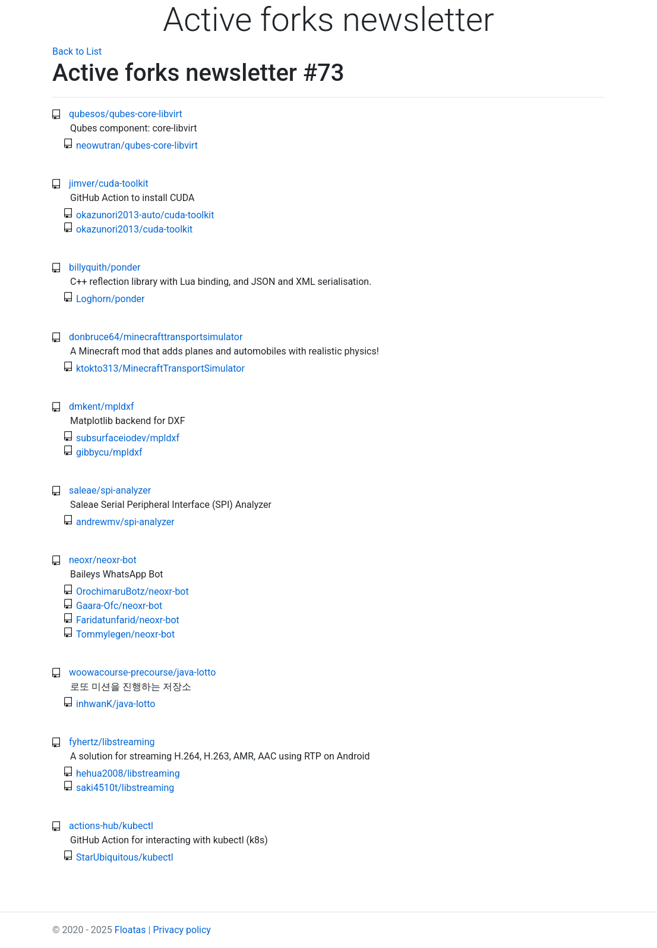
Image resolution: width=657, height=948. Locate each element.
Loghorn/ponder (110, 299)
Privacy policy (182, 930)
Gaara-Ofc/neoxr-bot (119, 605)
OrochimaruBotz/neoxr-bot (132, 591)
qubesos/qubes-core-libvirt (125, 114)
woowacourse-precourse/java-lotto (142, 672)
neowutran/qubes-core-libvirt (137, 145)
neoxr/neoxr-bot (103, 560)
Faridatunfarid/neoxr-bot (127, 620)
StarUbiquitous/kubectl (124, 857)
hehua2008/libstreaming (128, 773)
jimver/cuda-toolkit (109, 183)
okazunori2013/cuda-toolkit (134, 229)
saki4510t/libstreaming (125, 787)
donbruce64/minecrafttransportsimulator (155, 337)
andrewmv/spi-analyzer (125, 522)
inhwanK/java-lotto (115, 704)
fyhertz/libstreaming (111, 742)
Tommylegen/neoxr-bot (125, 634)
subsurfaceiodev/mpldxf (127, 438)
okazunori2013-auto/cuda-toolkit (145, 215)
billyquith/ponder (104, 267)
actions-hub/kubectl (111, 825)
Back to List (77, 51)
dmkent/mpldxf (101, 406)
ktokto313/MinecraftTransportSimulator (160, 368)
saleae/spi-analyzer (110, 490)
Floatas (130, 930)
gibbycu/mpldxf (109, 452)
